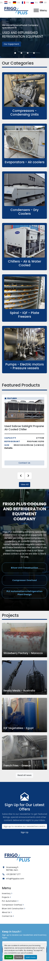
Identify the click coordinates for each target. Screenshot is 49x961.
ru (34, 2)
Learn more (31, 957)
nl (7, 2)
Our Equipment (11, 44)
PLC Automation (9, 901)
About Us (6, 912)
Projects (5, 897)
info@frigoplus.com (15, 878)
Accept (9, 957)
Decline (19, 957)
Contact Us (24, 462)
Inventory (6, 893)
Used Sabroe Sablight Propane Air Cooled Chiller (24, 427)
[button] (15, 53)
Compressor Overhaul (12, 904)
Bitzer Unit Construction (13, 908)
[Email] (24, 826)
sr (43, 2)
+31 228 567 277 (13, 874)
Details (8, 448)
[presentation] (21, 475)
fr (25, 2)
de (16, 2)
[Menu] (36, 10)
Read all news (24, 775)
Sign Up (24, 832)
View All (24, 484)
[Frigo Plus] (17, 857)
